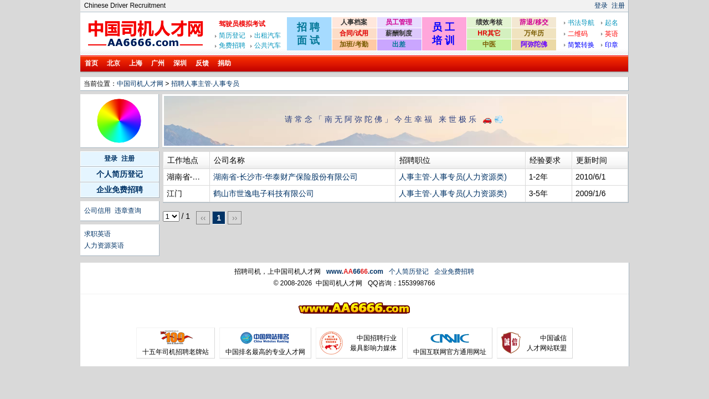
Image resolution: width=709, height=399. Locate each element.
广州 (158, 63)
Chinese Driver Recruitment (125, 5)
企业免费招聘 (119, 189)
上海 (135, 63)
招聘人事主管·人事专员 (205, 84)
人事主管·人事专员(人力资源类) (453, 176)
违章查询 (128, 210)
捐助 (224, 63)
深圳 (180, 63)
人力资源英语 (104, 245)
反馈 (202, 63)
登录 (601, 5)
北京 (113, 63)
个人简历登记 (119, 174)
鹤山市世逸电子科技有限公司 (263, 193)
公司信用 (97, 210)
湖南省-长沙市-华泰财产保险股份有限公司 (285, 176)
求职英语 (97, 234)
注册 (618, 5)
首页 (91, 63)
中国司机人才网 (140, 84)
